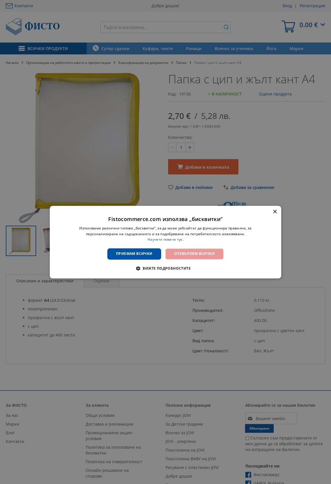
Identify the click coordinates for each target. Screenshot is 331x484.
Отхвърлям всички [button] (194, 253)
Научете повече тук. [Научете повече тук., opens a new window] (165, 239)
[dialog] (165, 242)
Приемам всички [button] (134, 253)
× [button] (275, 212)
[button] (165, 268)
